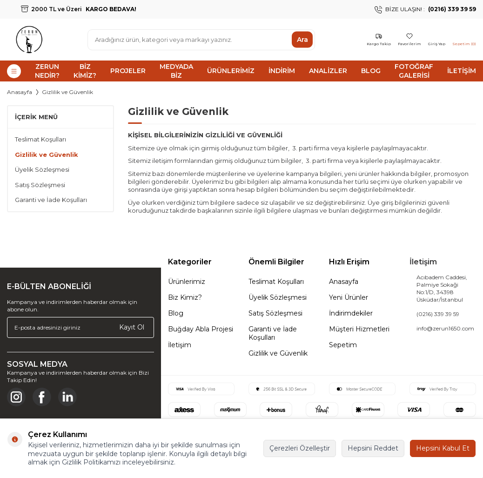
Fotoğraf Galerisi (414, 71)
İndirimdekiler (351, 313)
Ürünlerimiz (231, 71)
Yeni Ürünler (348, 297)
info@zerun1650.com (445, 328)
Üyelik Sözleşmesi (42, 169)
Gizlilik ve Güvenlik (46, 154)
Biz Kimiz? (85, 71)
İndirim (281, 71)
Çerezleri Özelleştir (299, 448)
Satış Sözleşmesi (40, 185)
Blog (371, 71)
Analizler (328, 71)
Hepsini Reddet (373, 448)
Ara (302, 39)
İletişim (461, 71)
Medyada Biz (176, 71)
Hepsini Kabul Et (443, 448)
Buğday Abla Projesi (200, 329)
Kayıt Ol (131, 327)
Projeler (128, 71)
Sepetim (343, 345)
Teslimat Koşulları (40, 139)
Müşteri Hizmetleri (359, 329)
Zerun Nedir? (47, 71)
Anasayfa (19, 91)
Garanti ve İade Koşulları (51, 199)
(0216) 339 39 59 (437, 313)
